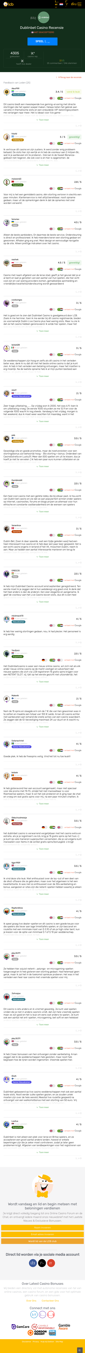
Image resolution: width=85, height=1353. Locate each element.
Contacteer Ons (50, 1300)
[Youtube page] (51, 1314)
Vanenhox (16, 525)
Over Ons (31, 1300)
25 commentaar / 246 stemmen (62, 63)
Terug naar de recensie (68, 77)
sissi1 (14, 390)
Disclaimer (26, 1341)
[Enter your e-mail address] (42, 1234)
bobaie (15, 773)
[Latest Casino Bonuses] (8, 4)
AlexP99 (15, 89)
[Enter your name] (42, 1227)
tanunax (15, 219)
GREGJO (16, 571)
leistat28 (16, 345)
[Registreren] (67, 4)
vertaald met (72, 98)
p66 (13, 435)
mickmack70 (17, 616)
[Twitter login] (42, 1263)
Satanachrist (18, 741)
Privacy (36, 1341)
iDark (14, 1076)
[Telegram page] (34, 1314)
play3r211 (16, 953)
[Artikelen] (56, 4)
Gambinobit (17, 480)
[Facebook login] (33, 1263)
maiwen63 (16, 179)
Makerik (15, 696)
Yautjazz (16, 650)
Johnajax (16, 993)
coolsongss (17, 300)
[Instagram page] (42, 1314)
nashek (15, 260)
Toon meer (44, 120)
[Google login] (51, 1263)
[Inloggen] (73, 4)
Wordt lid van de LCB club (42, 1241)
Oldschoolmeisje (19, 818)
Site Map (59, 1341)
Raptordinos (17, 908)
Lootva (15, 1121)
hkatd (14, 134)
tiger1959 (16, 863)
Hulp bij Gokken (47, 1341)
